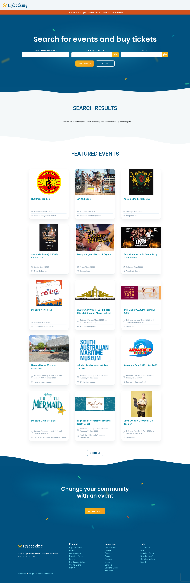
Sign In (72, 568)
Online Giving (75, 553)
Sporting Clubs (111, 568)
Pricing (72, 559)
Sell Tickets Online (77, 562)
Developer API (147, 556)
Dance (108, 556)
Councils (108, 553)
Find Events (85, 63)
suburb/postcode (95, 51)
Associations (110, 547)
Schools (108, 565)
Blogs (143, 550)
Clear (105, 63)
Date (144, 51)
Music (107, 562)
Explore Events (75, 547)
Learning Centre (148, 553)
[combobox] (95, 54)
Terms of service (45, 573)
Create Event (95, 511)
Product (72, 550)
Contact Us (145, 547)
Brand (143, 562)
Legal (31, 573)
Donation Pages (76, 556)
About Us (22, 573)
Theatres (109, 571)
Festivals (108, 559)
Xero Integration (148, 559)
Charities (108, 550)
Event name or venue (46, 51)
